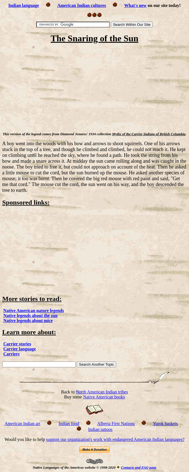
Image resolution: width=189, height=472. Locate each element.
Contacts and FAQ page (138, 467)
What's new (135, 5)
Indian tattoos (100, 429)
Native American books (104, 397)
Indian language (23, 5)
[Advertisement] (94, 88)
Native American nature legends (33, 310)
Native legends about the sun (30, 315)
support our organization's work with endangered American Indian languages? (115, 439)
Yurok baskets (165, 423)
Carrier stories (17, 344)
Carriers (11, 354)
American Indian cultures (81, 5)
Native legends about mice (28, 320)
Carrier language (19, 349)
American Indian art (22, 423)
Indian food (68, 423)
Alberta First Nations (116, 423)
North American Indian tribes (102, 392)
